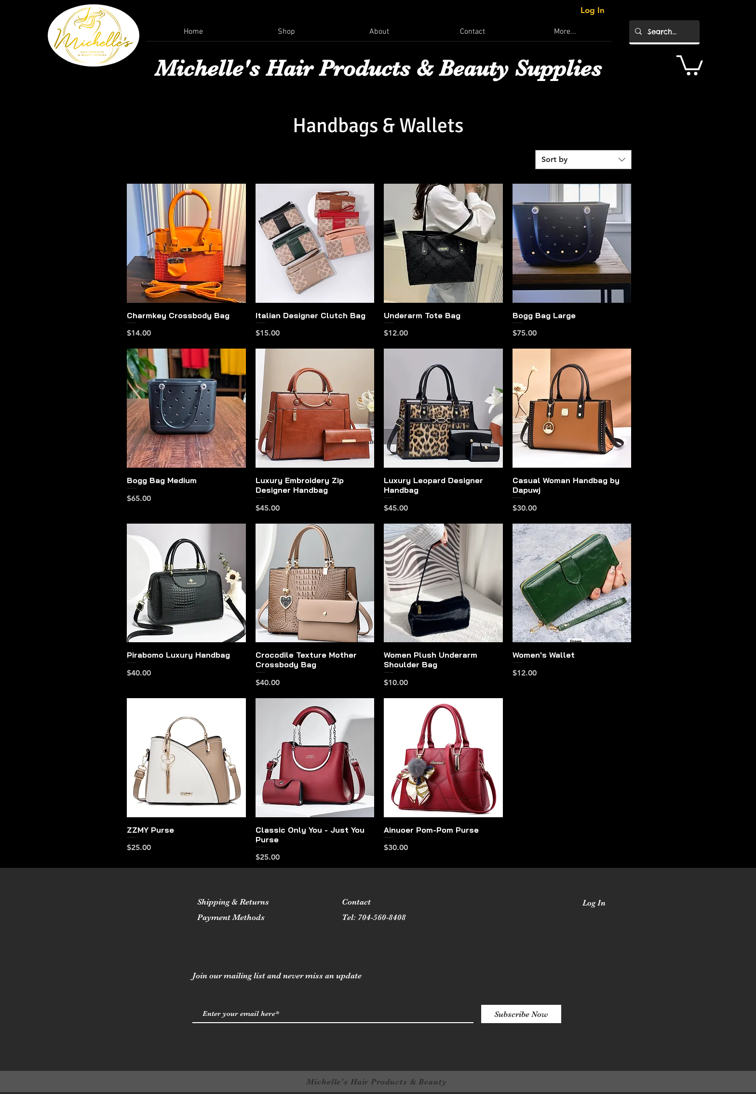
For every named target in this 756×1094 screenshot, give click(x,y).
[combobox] (583, 159)
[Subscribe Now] (521, 1014)
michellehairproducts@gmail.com (404, 932)
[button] (689, 64)
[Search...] (663, 31)
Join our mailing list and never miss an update (277, 975)
